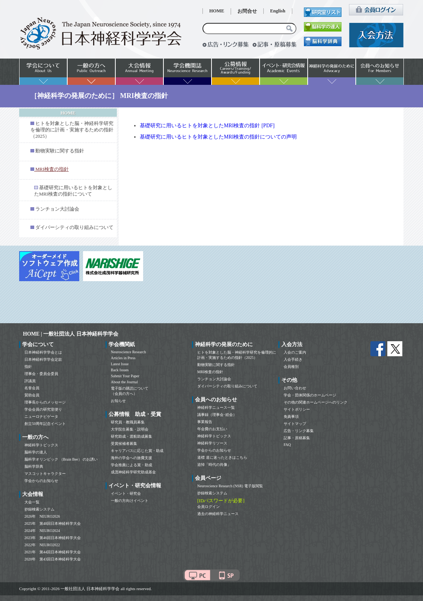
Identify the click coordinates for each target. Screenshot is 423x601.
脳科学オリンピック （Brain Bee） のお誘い (61, 459)
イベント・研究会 (126, 493)
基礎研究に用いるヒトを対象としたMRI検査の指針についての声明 (218, 137)
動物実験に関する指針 (59, 151)
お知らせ (118, 401)
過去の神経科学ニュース (218, 514)
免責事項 (291, 416)
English (278, 11)
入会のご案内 (295, 352)
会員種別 (291, 367)
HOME (216, 11)
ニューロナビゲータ (41, 416)
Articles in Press (123, 358)
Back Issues (120, 370)
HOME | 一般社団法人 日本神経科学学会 (70, 334)
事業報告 (204, 422)
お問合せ (247, 11)
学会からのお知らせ (41, 481)
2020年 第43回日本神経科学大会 (52, 559)
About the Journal (124, 382)
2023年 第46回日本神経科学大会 (52, 538)
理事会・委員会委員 (41, 374)
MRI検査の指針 (210, 372)
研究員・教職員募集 (128, 422)
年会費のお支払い (212, 429)
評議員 (30, 381)
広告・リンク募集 (299, 431)
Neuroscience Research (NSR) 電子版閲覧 (230, 486)
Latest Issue (120, 364)
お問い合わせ (295, 388)
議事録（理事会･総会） (217, 415)
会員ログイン (208, 507)
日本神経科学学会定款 (43, 359)
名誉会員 (31, 388)
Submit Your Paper (125, 376)
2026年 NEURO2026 (42, 516)
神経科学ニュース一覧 (216, 407)
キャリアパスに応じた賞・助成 (137, 451)
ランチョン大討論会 (57, 209)
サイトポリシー (297, 409)
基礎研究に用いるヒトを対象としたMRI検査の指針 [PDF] (207, 125)
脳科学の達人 (35, 452)
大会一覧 (31, 502)
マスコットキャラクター (45, 473)
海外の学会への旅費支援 (131, 458)
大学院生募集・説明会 (129, 429)
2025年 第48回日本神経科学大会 (52, 523)
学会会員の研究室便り (43, 409)
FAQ (287, 445)
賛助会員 (31, 395)
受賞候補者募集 (124, 443)
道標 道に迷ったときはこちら (222, 457)
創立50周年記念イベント (45, 424)
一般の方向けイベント (129, 501)
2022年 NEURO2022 (42, 545)
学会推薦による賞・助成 (131, 465)
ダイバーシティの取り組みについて (74, 227)
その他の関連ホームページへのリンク (315, 402)
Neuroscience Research (128, 352)
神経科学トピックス (41, 445)
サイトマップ (295, 424)
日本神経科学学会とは (43, 352)
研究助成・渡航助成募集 (131, 436)
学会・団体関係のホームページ (310, 395)
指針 (28, 367)
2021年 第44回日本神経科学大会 (52, 552)
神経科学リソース (212, 443)
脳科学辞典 (33, 466)
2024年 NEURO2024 (42, 531)
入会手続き (293, 359)
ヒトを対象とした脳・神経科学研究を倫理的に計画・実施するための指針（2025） (71, 130)
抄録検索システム (39, 509)
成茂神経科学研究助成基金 (133, 472)
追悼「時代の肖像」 (214, 464)
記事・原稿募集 (297, 438)
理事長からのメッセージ (45, 402)
